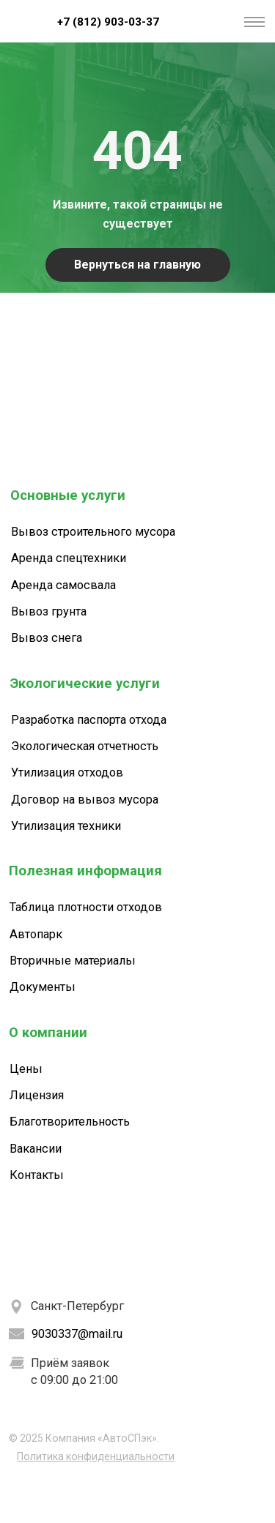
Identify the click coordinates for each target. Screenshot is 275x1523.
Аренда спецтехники (68, 558)
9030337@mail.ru (77, 1334)
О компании (48, 1033)
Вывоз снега (46, 638)
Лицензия (37, 1095)
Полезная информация (85, 871)
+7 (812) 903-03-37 (108, 22)
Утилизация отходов (67, 772)
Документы (43, 987)
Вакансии (36, 1149)
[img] (22, 21)
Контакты (37, 1175)
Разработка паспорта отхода (88, 720)
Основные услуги (67, 495)
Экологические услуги (85, 684)
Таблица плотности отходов (86, 907)
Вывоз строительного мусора (93, 532)
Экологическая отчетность (84, 746)
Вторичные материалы (73, 961)
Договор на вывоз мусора (84, 800)
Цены (26, 1069)
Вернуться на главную (137, 265)
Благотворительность (70, 1122)
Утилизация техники (66, 826)
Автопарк (36, 934)
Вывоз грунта (49, 611)
